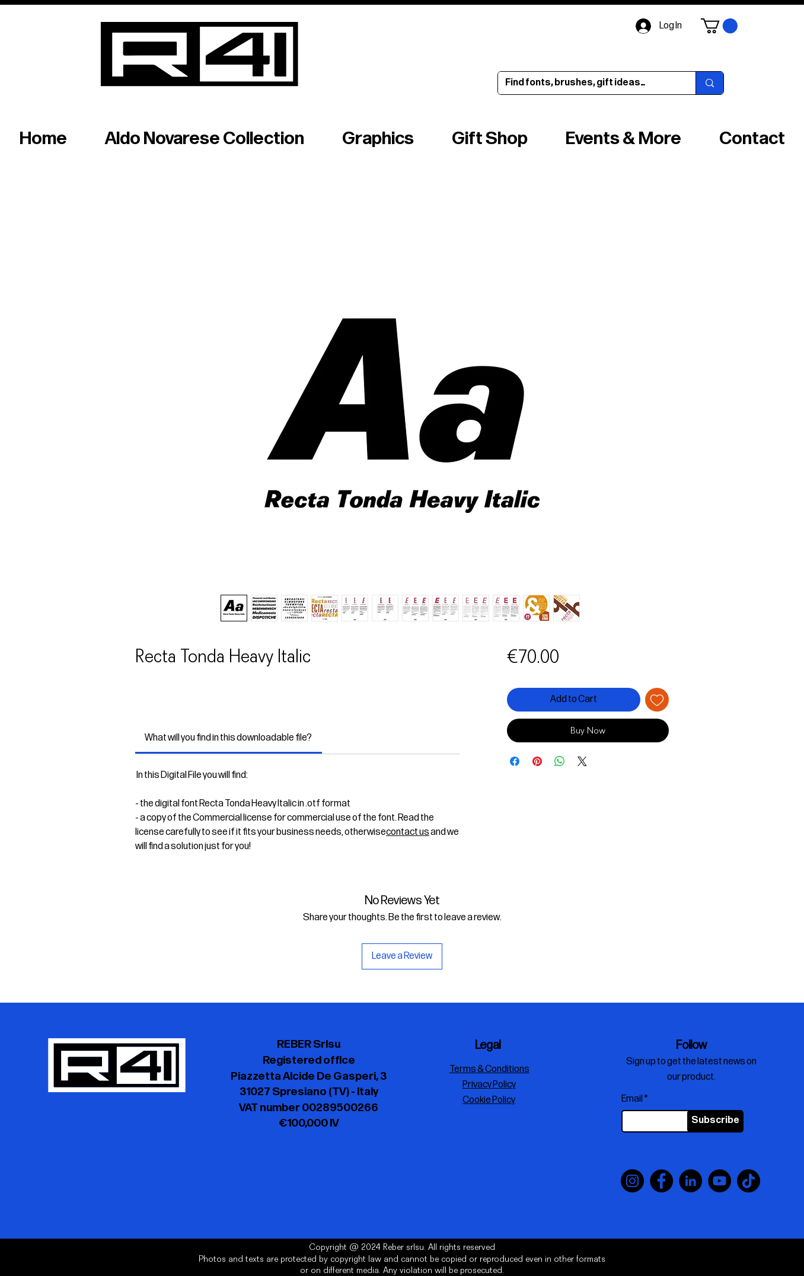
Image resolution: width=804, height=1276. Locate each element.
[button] (719, 25)
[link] (228, 738)
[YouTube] (719, 1180)
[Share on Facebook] (515, 761)
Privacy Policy (489, 1084)
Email (632, 1099)
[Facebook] (661, 1180)
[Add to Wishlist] (657, 700)
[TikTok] (748, 1180)
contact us (407, 832)
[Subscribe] (715, 1121)
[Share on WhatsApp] (560, 761)
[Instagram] (632, 1180)
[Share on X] (582, 761)
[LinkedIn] (690, 1180)
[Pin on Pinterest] (537, 761)
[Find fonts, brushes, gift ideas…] (588, 83)
